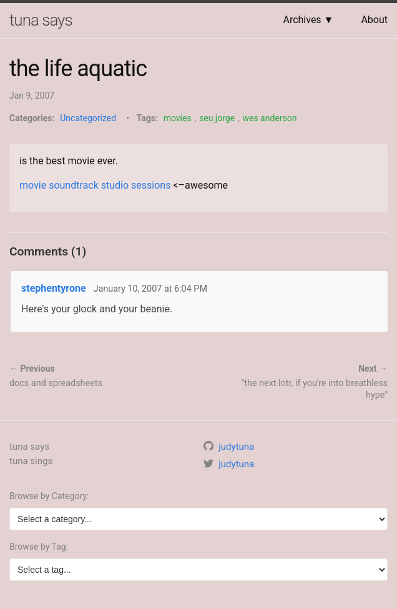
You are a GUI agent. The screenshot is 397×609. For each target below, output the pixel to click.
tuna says (40, 20)
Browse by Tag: (38, 547)
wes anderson (269, 118)
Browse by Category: (49, 496)
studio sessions (136, 185)
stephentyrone (53, 288)
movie (32, 185)
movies (178, 118)
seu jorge (217, 118)
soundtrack (74, 185)
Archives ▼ (308, 20)
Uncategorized (88, 118)
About (374, 20)
